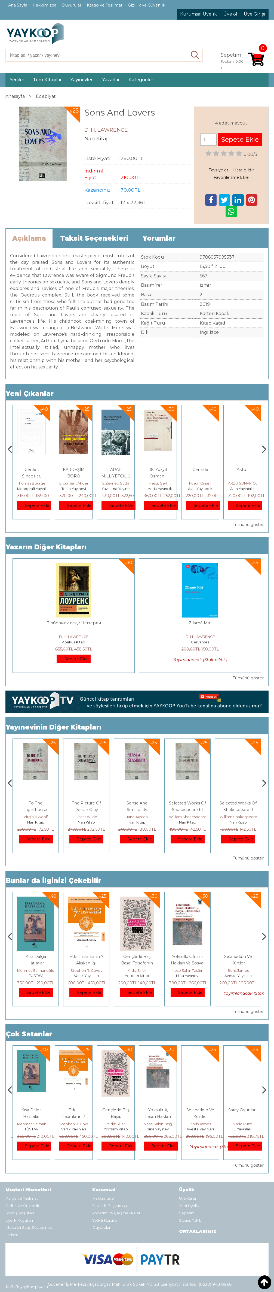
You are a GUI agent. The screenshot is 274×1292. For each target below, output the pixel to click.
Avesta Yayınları (242, 1129)
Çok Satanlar (29, 1034)
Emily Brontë (35, 817)
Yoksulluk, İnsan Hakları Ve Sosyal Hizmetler (238, 963)
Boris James (242, 1124)
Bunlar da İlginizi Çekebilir (53, 881)
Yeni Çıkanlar (30, 394)
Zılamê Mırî (200, 623)
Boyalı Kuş (36, 956)
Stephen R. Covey (137, 970)
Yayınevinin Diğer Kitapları (53, 727)
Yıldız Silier (187, 970)
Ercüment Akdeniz (117, 483)
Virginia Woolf (86, 817)
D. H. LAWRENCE (73, 636)
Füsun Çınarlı (242, 483)
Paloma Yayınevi (31, 488)
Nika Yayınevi (238, 975)
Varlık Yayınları (137, 975)
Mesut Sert (200, 483)
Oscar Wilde (137, 817)
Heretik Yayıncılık (201, 488)
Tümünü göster (248, 524)
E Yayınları (35, 975)
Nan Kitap (35, 822)
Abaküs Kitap (73, 642)
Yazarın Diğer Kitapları (46, 547)
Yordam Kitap (188, 975)
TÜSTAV (86, 975)
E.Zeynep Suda (157, 483)
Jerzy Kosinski (36, 970)
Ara (195, 55)
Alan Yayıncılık (242, 488)
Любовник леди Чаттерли (73, 623)
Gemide (242, 469)
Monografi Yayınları (75, 488)
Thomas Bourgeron (76, 483)
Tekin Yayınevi (116, 488)
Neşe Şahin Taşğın (238, 970)
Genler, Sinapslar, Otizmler (73, 476)
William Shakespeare (238, 817)
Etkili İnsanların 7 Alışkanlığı (115, 1116)
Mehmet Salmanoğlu (86, 970)
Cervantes (200, 642)
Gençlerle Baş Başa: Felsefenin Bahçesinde (188, 963)
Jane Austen (187, 817)
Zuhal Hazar (31, 483)
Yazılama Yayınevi (159, 488)
